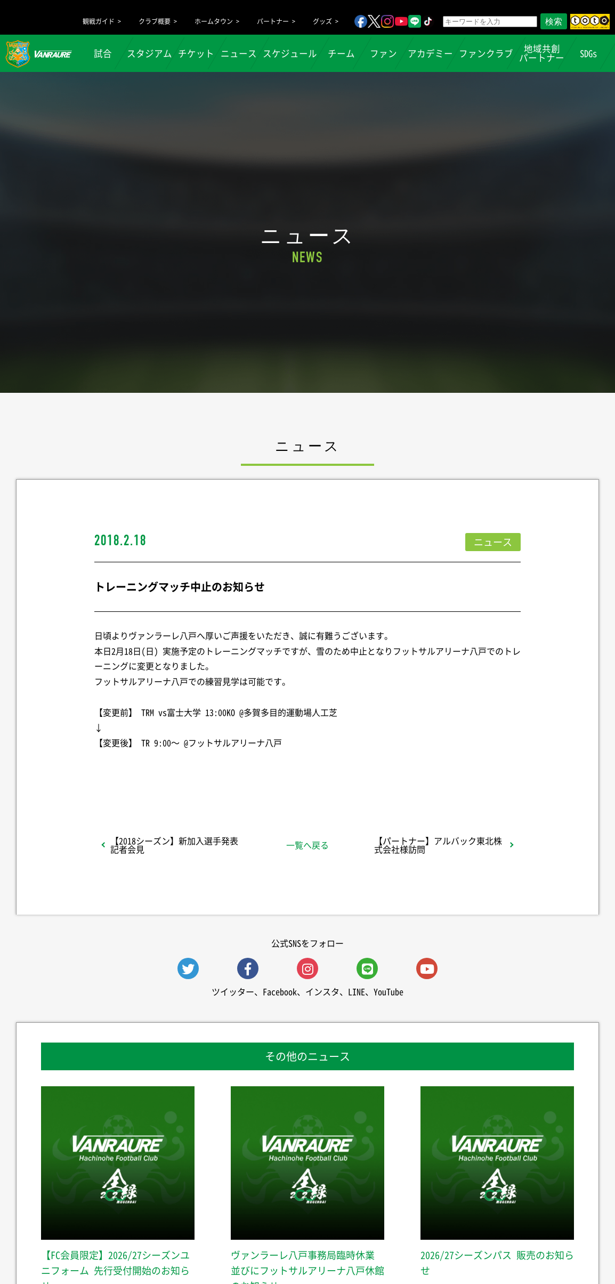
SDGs (588, 53)
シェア (179, 770)
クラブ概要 (155, 21)
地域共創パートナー (541, 53)
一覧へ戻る (307, 844)
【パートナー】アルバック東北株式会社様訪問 (438, 844)
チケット (196, 53)
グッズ (322, 21)
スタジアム (149, 53)
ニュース (239, 53)
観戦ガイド (99, 21)
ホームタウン (214, 21)
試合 (103, 53)
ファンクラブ (486, 53)
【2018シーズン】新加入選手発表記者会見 (174, 844)
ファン (383, 53)
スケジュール (290, 53)
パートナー (273, 21)
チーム (341, 53)
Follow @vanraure (415, 770)
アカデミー (430, 53)
